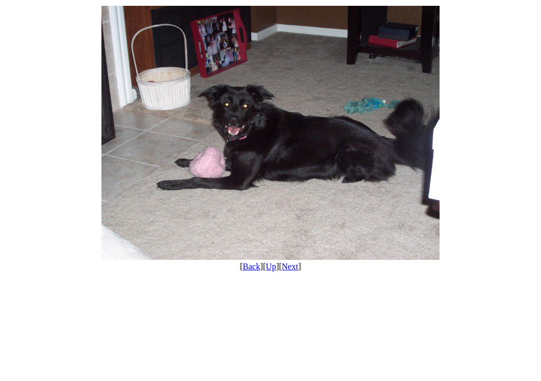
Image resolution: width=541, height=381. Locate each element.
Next (290, 266)
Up (271, 266)
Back (251, 266)
